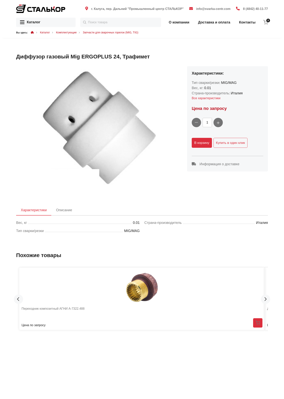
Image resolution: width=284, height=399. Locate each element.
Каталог (30, 22)
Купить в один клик (230, 143)
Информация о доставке (215, 164)
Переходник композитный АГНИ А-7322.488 (53, 308)
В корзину (201, 143)
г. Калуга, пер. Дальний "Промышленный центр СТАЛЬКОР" (137, 8)
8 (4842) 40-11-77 (255, 8)
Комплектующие (66, 32)
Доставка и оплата (214, 22)
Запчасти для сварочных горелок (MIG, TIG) (110, 32)
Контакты (247, 22)
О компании (179, 22)
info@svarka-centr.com (213, 8)
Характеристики (34, 210)
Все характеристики (206, 98)
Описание (64, 210)
